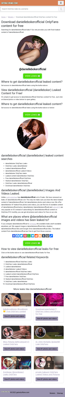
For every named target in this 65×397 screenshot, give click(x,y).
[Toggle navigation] (61, 3)
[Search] (32, 9)
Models (52, 393)
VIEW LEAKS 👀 (32, 76)
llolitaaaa (32, 224)
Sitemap (60, 393)
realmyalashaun (11, 197)
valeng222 (56, 207)
